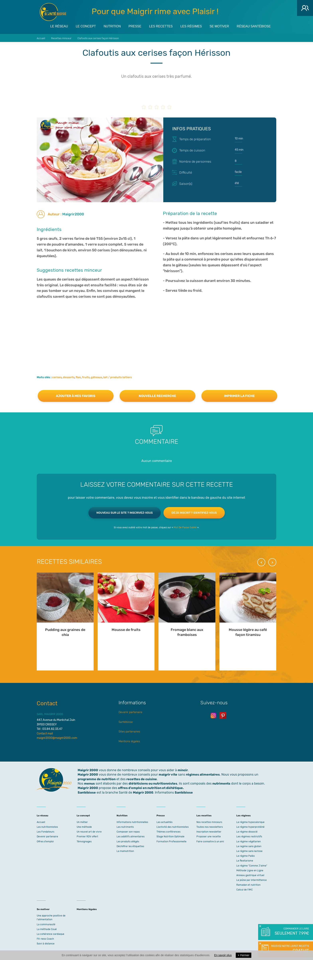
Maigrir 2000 (53, 12)
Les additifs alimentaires (131, 836)
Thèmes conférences (168, 831)
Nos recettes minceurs (209, 821)
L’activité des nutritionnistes (172, 826)
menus (89, 783)
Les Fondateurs (45, 831)
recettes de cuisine (141, 779)
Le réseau (57, 26)
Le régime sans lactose (249, 850)
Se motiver (220, 26)
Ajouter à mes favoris (75, 395)
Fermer (243, 955)
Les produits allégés (128, 841)
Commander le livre (291, 931)
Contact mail (45, 733)
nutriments (221, 783)
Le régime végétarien (248, 841)
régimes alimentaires (203, 774)
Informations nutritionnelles (132, 821)
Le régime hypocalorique (250, 821)
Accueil (41, 821)
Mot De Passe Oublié (185, 527)
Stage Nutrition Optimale (170, 836)
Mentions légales (129, 741)
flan (78, 377)
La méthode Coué (47, 928)
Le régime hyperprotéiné (250, 826)
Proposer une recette (208, 836)
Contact (47, 703)
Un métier (82, 821)
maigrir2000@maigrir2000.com (57, 737)
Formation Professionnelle (171, 841)
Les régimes (191, 26)
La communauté (46, 924)
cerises (57, 377)
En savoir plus (223, 955)
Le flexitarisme (244, 860)
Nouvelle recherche (157, 395)
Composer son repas (128, 831)
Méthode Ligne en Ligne (249, 870)
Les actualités (164, 821)
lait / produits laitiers (117, 377)
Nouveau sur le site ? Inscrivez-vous (124, 512)
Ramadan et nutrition (248, 884)
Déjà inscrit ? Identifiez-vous (194, 512)
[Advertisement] (156, 331)
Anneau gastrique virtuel (250, 874)
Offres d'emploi (45, 841)
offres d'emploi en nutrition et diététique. (151, 788)
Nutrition (111, 26)
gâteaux (96, 377)
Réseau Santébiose (255, 26)
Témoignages (84, 841)
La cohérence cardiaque (50, 933)
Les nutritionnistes (47, 826)
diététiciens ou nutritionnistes (153, 783)
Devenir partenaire (130, 712)
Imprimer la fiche (239, 395)
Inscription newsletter (208, 831)
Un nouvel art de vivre (89, 831)
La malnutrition (125, 850)
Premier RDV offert (87, 836)
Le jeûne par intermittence (251, 879)
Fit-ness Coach (45, 938)
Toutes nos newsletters (209, 826)
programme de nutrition (97, 779)
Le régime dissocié (247, 831)
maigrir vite (168, 774)
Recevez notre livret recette (289, 949)
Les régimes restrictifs (249, 836)
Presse (134, 26)
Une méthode (84, 826)
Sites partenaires (129, 731)
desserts (68, 377)
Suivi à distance (45, 943)
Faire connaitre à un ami (210, 841)
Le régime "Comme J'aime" (251, 865)
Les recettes (161, 26)
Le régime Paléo (245, 855)
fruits (86, 377)
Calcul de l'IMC (244, 889)
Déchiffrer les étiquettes (130, 846)
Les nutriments (125, 826)
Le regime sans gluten (248, 846)
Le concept (84, 26)
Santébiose (126, 721)
